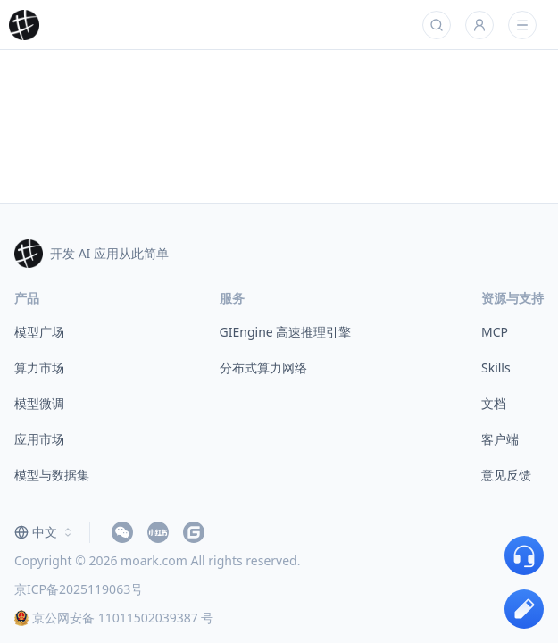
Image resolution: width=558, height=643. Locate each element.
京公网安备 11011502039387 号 (113, 617)
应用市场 (39, 438)
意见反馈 (506, 474)
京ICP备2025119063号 (78, 588)
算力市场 (39, 367)
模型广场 (39, 331)
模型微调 (39, 403)
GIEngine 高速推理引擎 (286, 331)
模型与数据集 (51, 474)
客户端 (500, 438)
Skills (496, 367)
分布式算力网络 (263, 367)
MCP (494, 331)
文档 (493, 403)
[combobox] (44, 532)
